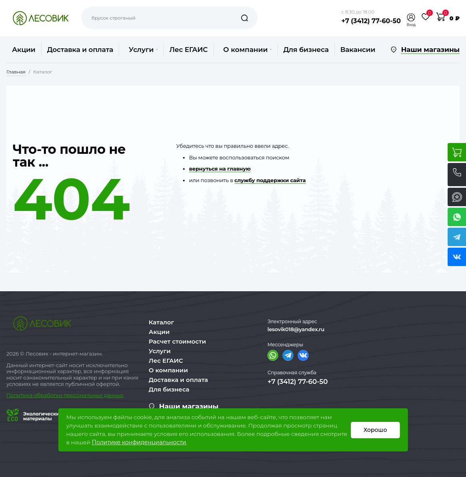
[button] (411, 17)
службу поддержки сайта (270, 180)
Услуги (143, 50)
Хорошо (375, 429)
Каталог (161, 322)
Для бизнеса (306, 50)
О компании (247, 50)
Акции (24, 50)
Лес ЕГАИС (188, 50)
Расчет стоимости (177, 341)
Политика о (21, 395)
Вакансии (358, 50)
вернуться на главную (220, 168)
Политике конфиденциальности (139, 442)
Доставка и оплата (80, 50)
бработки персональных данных (80, 395)
